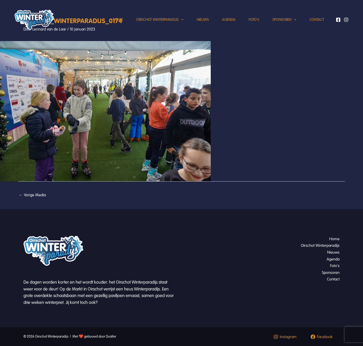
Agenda (229, 19)
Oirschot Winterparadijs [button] (160, 20)
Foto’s (254, 19)
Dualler (111, 336)
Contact (317, 19)
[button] (181, 20)
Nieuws (203, 19)
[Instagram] (346, 19)
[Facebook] (338, 19)
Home (118, 19)
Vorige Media (32, 195)
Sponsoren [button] (284, 20)
